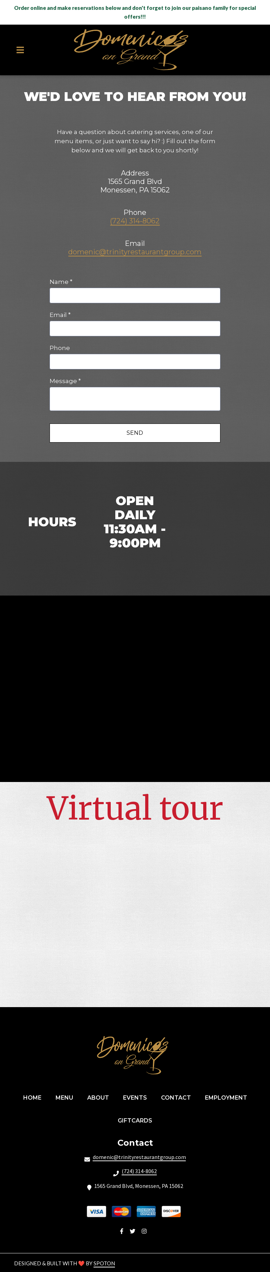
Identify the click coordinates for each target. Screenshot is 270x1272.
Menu (66, 1097)
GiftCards (137, 1120)
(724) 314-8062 (135, 221)
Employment (228, 1097)
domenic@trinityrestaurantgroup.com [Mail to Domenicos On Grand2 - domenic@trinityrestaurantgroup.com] (139, 1157)
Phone (60, 347)
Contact (178, 1097)
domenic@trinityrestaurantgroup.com (134, 252)
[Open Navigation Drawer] (20, 50)
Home (34, 1097)
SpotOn (104, 1263)
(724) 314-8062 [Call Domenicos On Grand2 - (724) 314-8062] (139, 1171)
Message (65, 380)
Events (137, 1097)
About (100, 1097)
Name (61, 281)
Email (60, 314)
